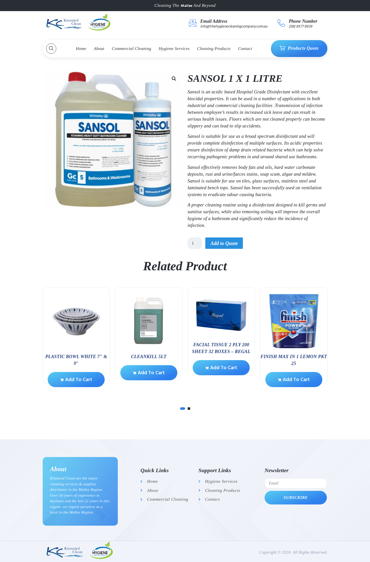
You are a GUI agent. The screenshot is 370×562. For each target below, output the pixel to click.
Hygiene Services (174, 48)
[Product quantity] (195, 243)
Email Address (213, 21)
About (98, 48)
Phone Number (303, 21)
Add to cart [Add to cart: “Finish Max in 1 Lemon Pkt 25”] (294, 380)
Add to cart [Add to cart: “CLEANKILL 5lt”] (149, 373)
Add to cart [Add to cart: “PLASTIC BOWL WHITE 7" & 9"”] (76, 380)
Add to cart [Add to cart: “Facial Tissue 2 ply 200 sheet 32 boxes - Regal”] (221, 368)
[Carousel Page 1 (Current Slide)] (182, 408)
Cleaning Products (214, 48)
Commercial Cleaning (131, 48)
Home (80, 48)
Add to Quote (224, 243)
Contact (246, 48)
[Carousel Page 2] (189, 408)
